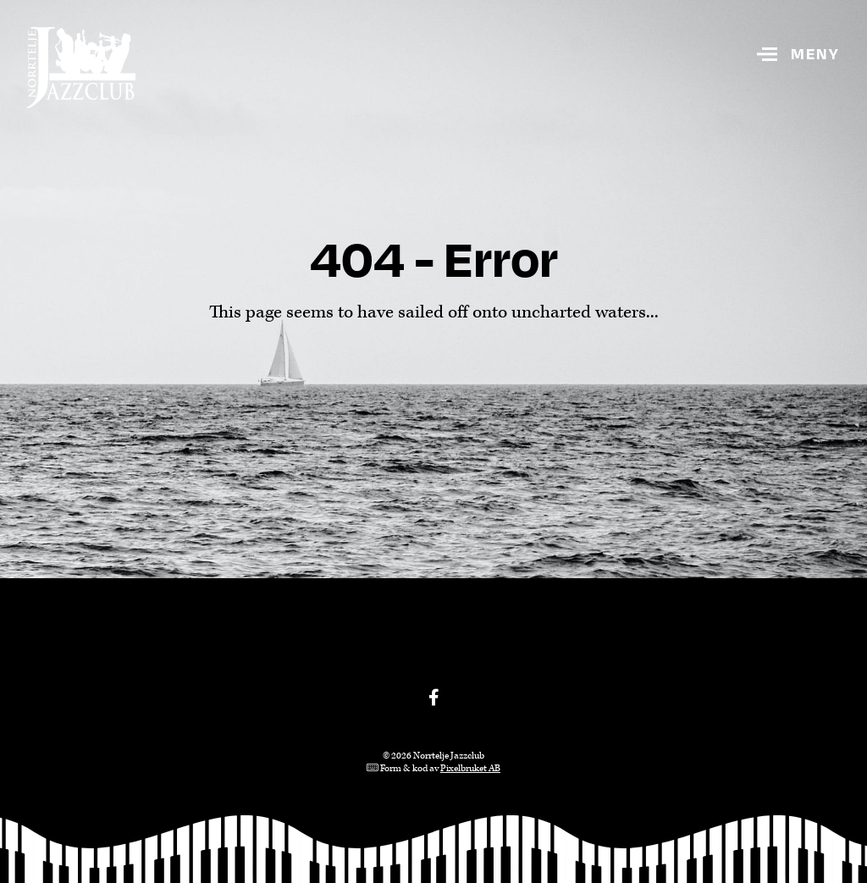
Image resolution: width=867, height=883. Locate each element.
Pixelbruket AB (470, 768)
